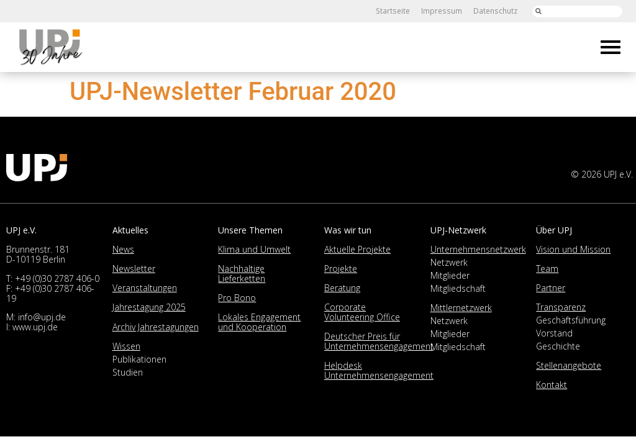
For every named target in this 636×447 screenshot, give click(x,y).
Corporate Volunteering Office (362, 312)
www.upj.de (35, 327)
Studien (127, 372)
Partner (550, 288)
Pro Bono (237, 298)
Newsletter (133, 268)
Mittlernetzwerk (461, 308)
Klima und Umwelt (254, 249)
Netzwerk (449, 262)
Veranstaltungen (144, 288)
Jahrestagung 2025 (149, 307)
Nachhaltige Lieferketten (241, 273)
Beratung (342, 288)
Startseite (394, 11)
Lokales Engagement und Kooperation (259, 322)
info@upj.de (42, 317)
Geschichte (558, 346)
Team (547, 268)
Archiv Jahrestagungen (155, 327)
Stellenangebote (568, 365)
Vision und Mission (573, 249)
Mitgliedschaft (458, 288)
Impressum (442, 11)
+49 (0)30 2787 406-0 (57, 278)
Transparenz (561, 307)
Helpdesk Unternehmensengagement (379, 370)
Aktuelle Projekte (357, 249)
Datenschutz (495, 11)
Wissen (126, 346)
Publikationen (139, 359)
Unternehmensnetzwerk (478, 249)
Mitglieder (450, 275)
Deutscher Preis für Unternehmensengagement (379, 341)
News (123, 249)
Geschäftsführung (571, 320)
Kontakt (551, 385)
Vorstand (554, 333)
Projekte (340, 268)
